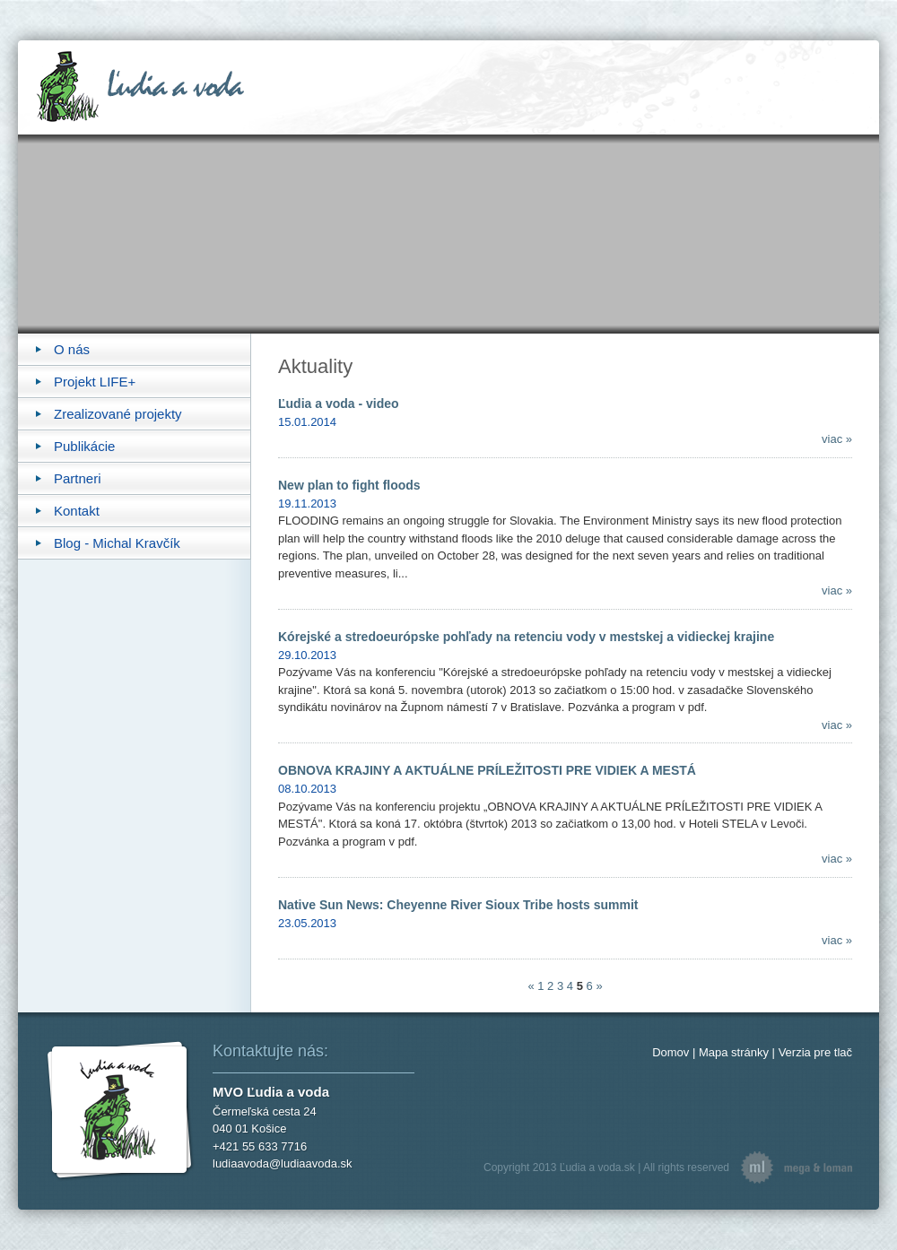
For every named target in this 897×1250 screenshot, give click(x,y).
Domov (670, 1052)
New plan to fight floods (349, 485)
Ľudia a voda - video (338, 403)
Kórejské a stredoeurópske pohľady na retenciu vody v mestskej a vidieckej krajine (526, 636)
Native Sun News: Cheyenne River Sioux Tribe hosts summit (458, 905)
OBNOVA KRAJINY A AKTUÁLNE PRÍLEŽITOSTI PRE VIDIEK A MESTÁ (487, 770)
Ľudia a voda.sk (597, 1167)
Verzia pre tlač (815, 1052)
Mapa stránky (734, 1052)
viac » (837, 439)
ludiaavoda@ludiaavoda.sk (283, 1163)
